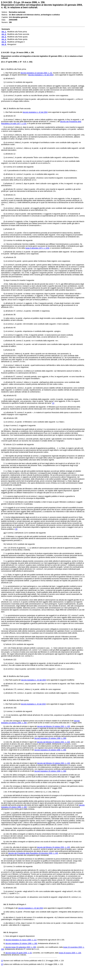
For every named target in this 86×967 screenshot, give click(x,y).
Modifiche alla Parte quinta (18, 700)
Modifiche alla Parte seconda (19, 109)
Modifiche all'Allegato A (17, 904)
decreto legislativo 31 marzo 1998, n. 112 (21, 940)
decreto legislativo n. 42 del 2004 (40, 75)
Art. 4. (4, 700)
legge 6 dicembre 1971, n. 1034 (37, 248)
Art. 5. (4, 904)
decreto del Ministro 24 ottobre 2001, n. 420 (53, 726)
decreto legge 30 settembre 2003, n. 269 (20, 947)
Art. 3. (4, 676)
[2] (16, 529)
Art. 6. (4, 932)
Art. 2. (4, 109)
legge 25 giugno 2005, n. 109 (70, 953)
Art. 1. (3, 69)
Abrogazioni (13, 932)
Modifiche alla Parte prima (16, 69)
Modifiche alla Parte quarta (18, 676)
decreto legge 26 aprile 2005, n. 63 (19, 953)
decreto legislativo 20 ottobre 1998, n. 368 (50, 738)
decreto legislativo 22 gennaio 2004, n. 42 (36, 73)
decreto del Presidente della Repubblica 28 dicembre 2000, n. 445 (33, 853)
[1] (53, 403)
